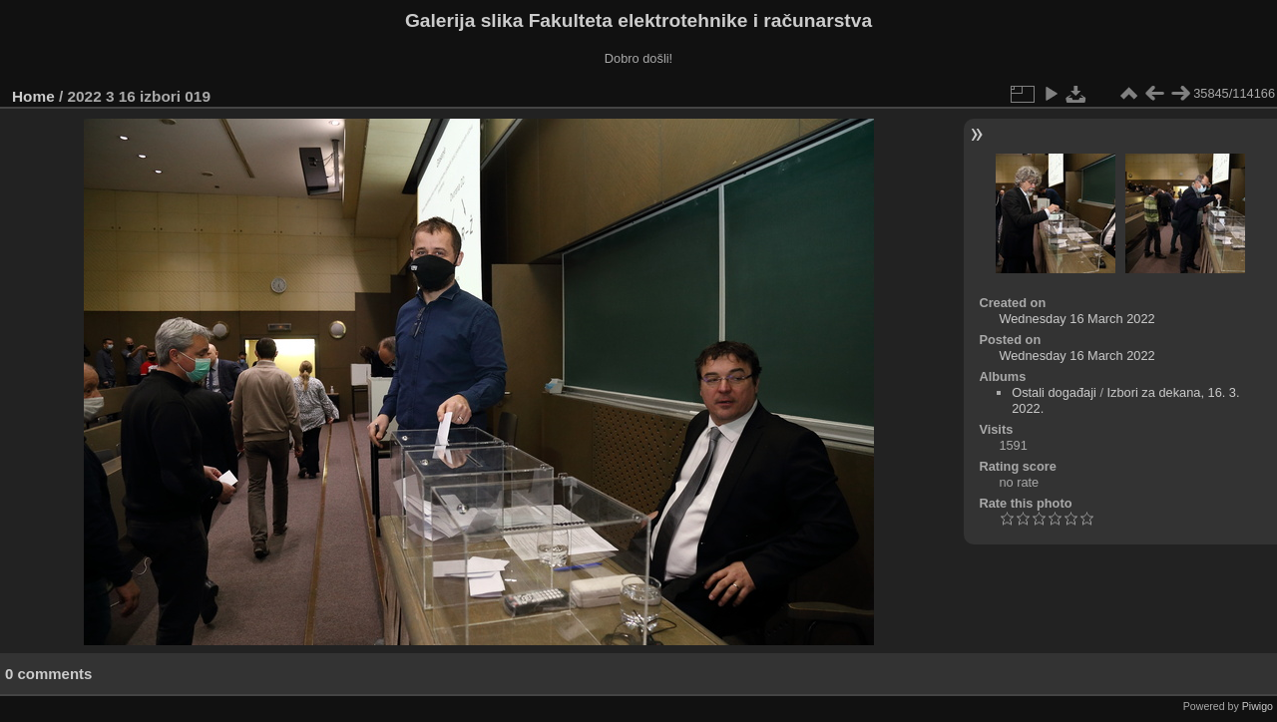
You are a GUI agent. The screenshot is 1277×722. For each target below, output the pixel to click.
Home (33, 96)
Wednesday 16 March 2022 (1076, 318)
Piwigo (1257, 706)
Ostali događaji (1054, 392)
